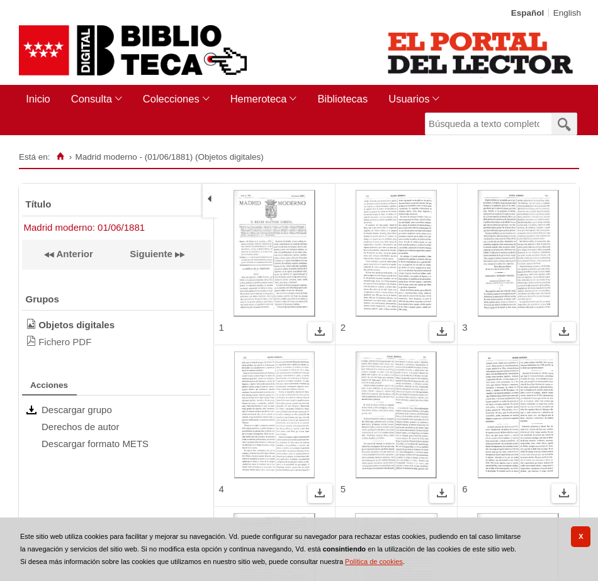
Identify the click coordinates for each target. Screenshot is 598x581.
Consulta (91, 98)
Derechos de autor (80, 426)
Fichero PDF (64, 341)
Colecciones (171, 98)
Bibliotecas (342, 98)
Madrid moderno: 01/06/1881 (84, 227)
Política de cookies (374, 561)
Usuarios (408, 98)
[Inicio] (60, 156)
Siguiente (151, 253)
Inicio (38, 98)
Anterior (73, 253)
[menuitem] (40, 99)
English (567, 13)
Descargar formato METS (95, 443)
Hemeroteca (258, 98)
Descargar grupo (77, 409)
